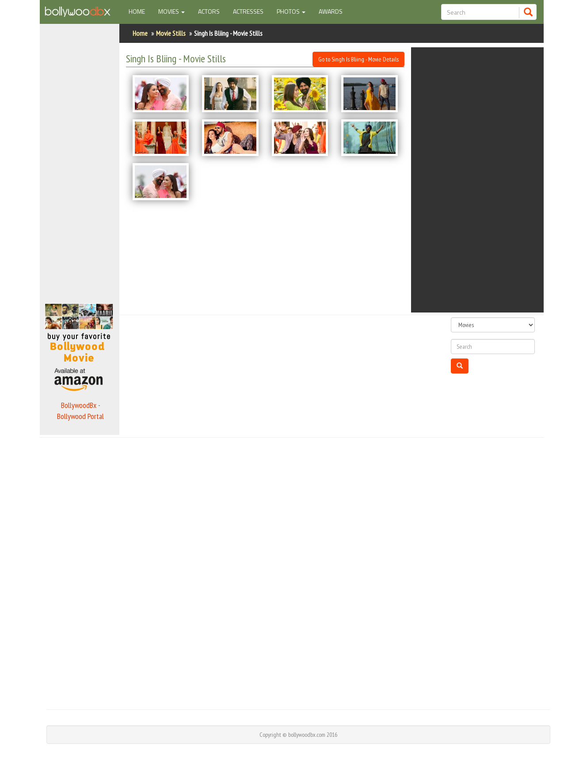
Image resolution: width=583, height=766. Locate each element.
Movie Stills (171, 33)
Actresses (248, 11)
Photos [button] (291, 11)
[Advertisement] (79, 160)
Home (140, 11)
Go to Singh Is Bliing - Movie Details (358, 59)
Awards (331, 11)
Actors (209, 11)
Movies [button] (171, 11)
